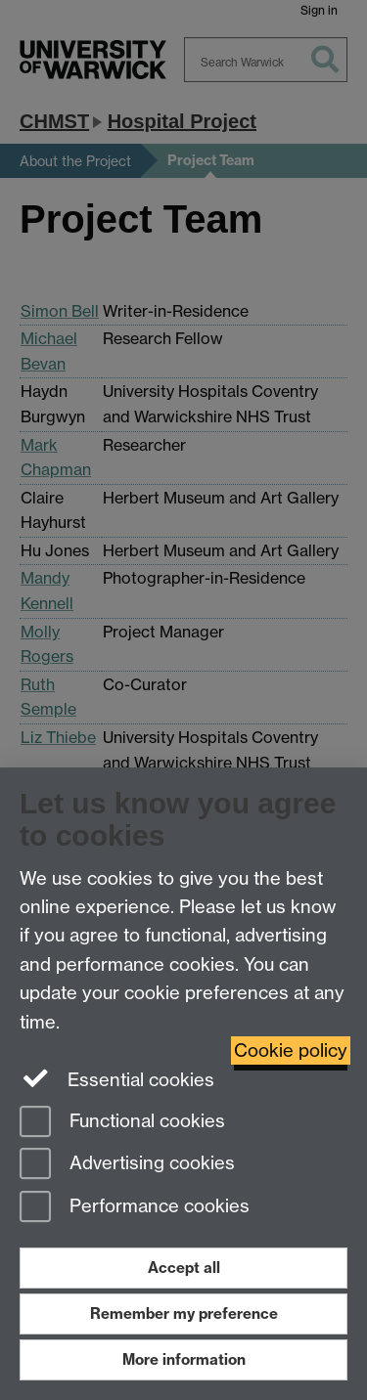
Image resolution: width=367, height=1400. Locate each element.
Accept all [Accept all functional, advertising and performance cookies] (184, 1267)
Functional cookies (122, 1123)
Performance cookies (135, 1208)
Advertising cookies (127, 1165)
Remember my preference (184, 1313)
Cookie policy (290, 1050)
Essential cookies (117, 1078)
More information (184, 1359)
